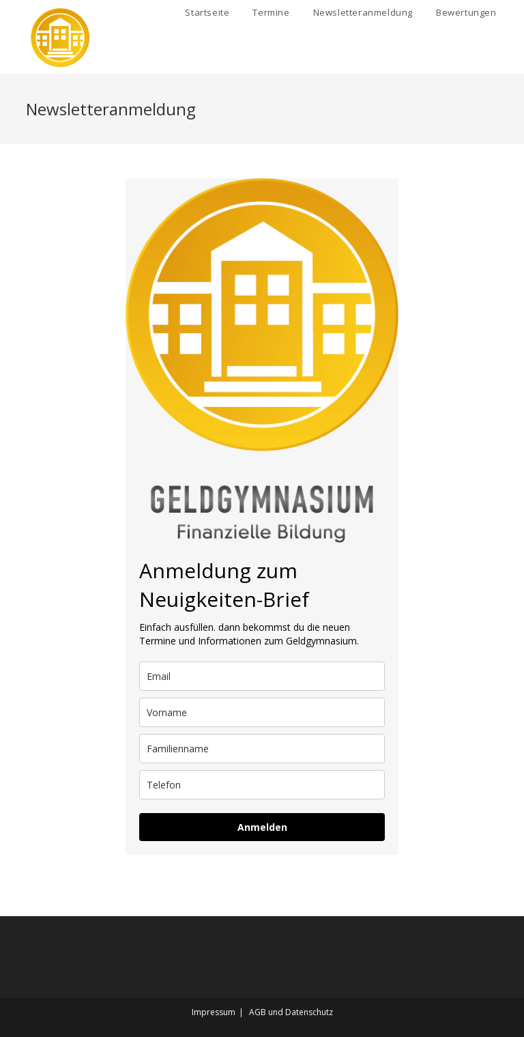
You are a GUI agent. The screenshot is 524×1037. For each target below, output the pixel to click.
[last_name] (262, 748)
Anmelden (262, 827)
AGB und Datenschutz (291, 1012)
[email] (262, 676)
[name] (262, 712)
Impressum (213, 1012)
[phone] (262, 784)
